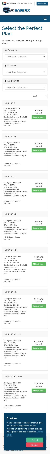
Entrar (30, 3)
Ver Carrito (42, 4)
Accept (35, 440)
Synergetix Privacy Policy (13, 450)
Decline (34, 445)
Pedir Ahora (38, 117)
